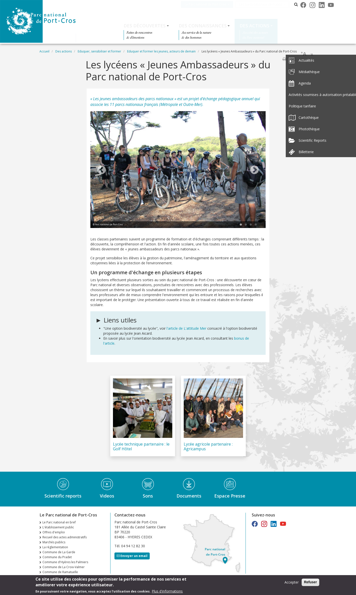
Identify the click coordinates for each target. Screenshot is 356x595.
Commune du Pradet (57, 557)
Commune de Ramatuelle (60, 572)
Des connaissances (203, 26)
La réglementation (55, 547)
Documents (189, 496)
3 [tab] (250, 224)
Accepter (292, 582)
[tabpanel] (178, 170)
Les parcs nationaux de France (265, 4)
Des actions (254, 26)
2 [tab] (245, 224)
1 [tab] (240, 224)
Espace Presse (229, 496)
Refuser (310, 582)
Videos (107, 496)
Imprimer (284, 58)
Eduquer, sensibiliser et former (99, 51)
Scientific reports (62, 496)
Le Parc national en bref (59, 522)
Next (254, 170)
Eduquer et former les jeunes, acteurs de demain (161, 51)
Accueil (44, 51)
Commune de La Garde (58, 552)
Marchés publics (53, 542)
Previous (102, 170)
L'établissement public (58, 527)
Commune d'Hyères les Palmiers (65, 562)
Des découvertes (145, 26)
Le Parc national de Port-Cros (210, 4)
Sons (148, 496)
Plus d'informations (167, 591)
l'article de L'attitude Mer (187, 328)
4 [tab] (255, 224)
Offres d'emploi (53, 532)
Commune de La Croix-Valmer (63, 567)
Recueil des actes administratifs (64, 537)
